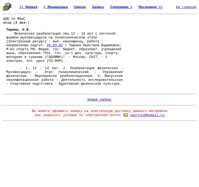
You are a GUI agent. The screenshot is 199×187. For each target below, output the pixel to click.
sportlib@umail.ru (147, 115)
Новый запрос (99, 100)
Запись (98, 7)
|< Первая (28, 7)
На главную (186, 7)
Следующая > (121, 7)
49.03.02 (55, 45)
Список (80, 7)
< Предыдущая (56, 7)
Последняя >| (151, 7)
